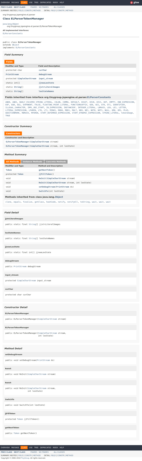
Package (15, 2)
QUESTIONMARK (12, 113)
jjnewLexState (46, 83)
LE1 (114, 107)
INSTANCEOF (69, 107)
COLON (57, 102)
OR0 (113, 110)
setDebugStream (47, 187)
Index (55, 2)
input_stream (46, 78)
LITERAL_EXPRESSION (15, 110)
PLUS (125, 110)
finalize (27, 202)
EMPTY (112, 102)
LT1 (45, 110)
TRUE (7, 115)
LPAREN (32, 110)
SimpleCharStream (26, 78)
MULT (74, 110)
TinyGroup (25, 458)
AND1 (14, 102)
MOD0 (60, 110)
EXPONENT (27, 105)
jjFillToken (45, 174)
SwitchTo (43, 191)
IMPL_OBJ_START (36, 107)
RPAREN (34, 113)
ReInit (42, 178)
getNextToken (46, 170)
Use (30, 2)
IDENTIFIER (119, 105)
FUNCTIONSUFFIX (79, 105)
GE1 (97, 105)
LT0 (40, 110)
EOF (7, 105)
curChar (43, 70)
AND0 (7, 102)
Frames (34, 7)
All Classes (59, 7)
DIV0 (92, 102)
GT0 (103, 105)
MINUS (53, 110)
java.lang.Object (11, 24)
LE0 (109, 107)
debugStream (45, 74)
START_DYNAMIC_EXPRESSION (86, 113)
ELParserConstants (13, 33)
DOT (105, 102)
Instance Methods (32, 162)
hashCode (51, 202)
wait (94, 202)
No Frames (44, 7)
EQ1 (19, 105)
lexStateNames (46, 91)
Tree (36, 2)
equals (17, 202)
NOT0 (93, 110)
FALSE (37, 105)
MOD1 (67, 110)
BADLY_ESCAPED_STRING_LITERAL (35, 102)
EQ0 (13, 105)
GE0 (91, 105)
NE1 (86, 110)
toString (85, 202)
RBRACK (25, 113)
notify (61, 202)
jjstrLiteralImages (49, 87)
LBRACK (101, 107)
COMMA (66, 102)
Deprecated (45, 2)
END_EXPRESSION (126, 102)
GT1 (109, 105)
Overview (5, 2)
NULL (107, 110)
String (17, 87)
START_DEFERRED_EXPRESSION (55, 113)
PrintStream (12, 74)
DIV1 (99, 102)
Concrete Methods (56, 162)
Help (62, 2)
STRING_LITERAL (110, 113)
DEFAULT (75, 102)
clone (8, 202)
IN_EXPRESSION (54, 107)
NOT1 (100, 110)
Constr (28, 10)
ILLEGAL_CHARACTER (15, 107)
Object (15, 45)
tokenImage (127, 113)
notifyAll (72, 202)
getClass (39, 202)
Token (9, 170)
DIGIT (84, 102)
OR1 (119, 110)
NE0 (81, 110)
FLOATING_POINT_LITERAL (56, 105)
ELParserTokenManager (17, 142)
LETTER (122, 107)
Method (37, 10)
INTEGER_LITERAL (86, 107)
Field (20, 10)
